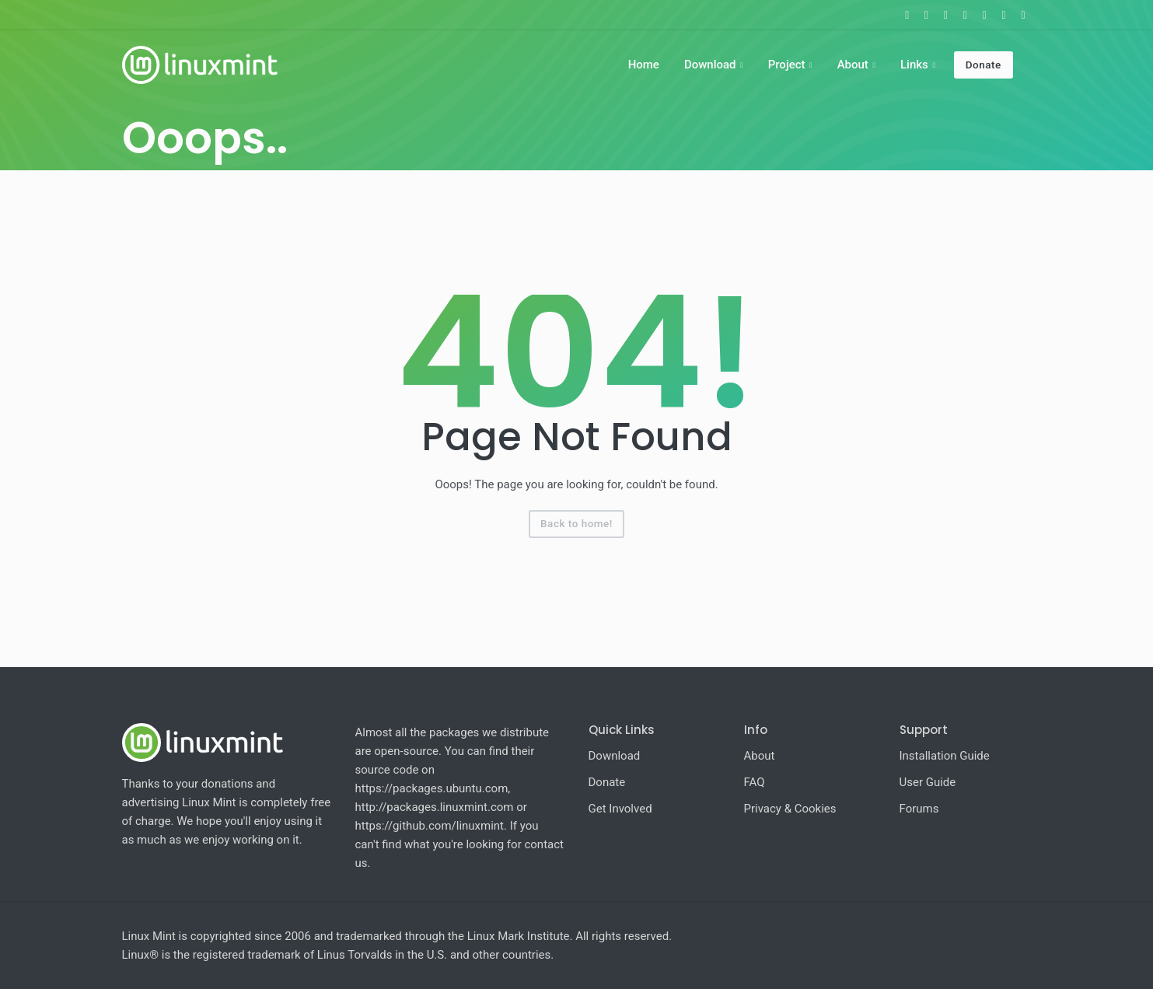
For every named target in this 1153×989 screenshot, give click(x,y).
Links (914, 65)
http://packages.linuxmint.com (434, 807)
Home (643, 65)
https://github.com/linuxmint (430, 826)
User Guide (928, 782)
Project (786, 65)
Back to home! (576, 523)
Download (710, 65)
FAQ (754, 782)
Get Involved (620, 809)
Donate (983, 64)
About (852, 65)
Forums (919, 809)
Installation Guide (945, 756)
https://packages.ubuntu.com (431, 788)
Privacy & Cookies (790, 809)
